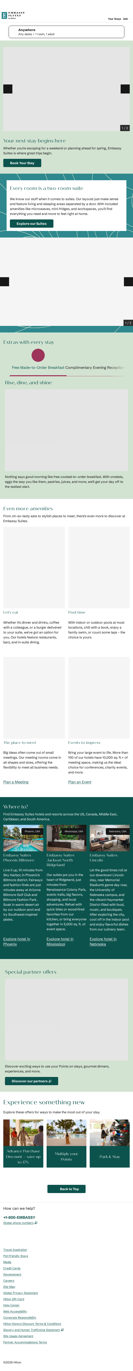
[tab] (38, 361)
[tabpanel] (66, 434)
